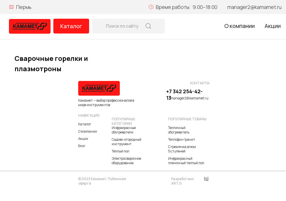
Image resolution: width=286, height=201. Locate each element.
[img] (30, 26)
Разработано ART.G (182, 181)
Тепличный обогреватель (178, 130)
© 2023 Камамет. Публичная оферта (102, 181)
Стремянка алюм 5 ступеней (182, 149)
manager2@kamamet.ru (254, 7)
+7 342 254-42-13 (184, 94)
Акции (272, 26)
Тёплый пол (120, 151)
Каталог (71, 26)
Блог (81, 145)
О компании (239, 26)
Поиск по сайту (122, 26)
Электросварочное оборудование (126, 160)
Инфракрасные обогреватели (124, 130)
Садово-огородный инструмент (126, 141)
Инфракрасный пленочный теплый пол (186, 160)
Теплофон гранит (181, 139)
